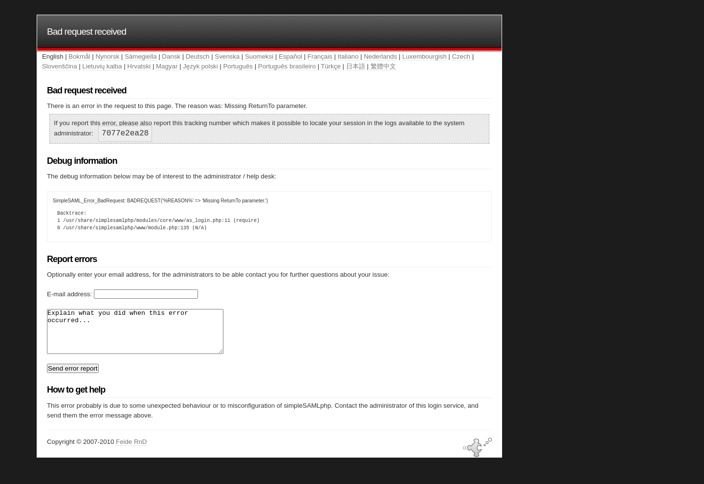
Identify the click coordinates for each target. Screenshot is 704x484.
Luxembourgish (424, 56)
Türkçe (331, 66)
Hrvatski (139, 66)
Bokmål (79, 56)
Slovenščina (59, 66)
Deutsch (198, 56)
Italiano (348, 56)
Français (320, 56)
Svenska (227, 56)
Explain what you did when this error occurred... (145, 336)
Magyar (166, 66)
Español (290, 56)
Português (237, 66)
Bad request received (86, 31)
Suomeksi (259, 56)
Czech (461, 56)
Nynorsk (107, 56)
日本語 (355, 66)
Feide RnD (131, 450)
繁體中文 (383, 66)
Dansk (171, 56)
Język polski (200, 66)
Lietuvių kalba (102, 66)
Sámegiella (141, 56)
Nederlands (380, 56)
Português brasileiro (287, 66)
